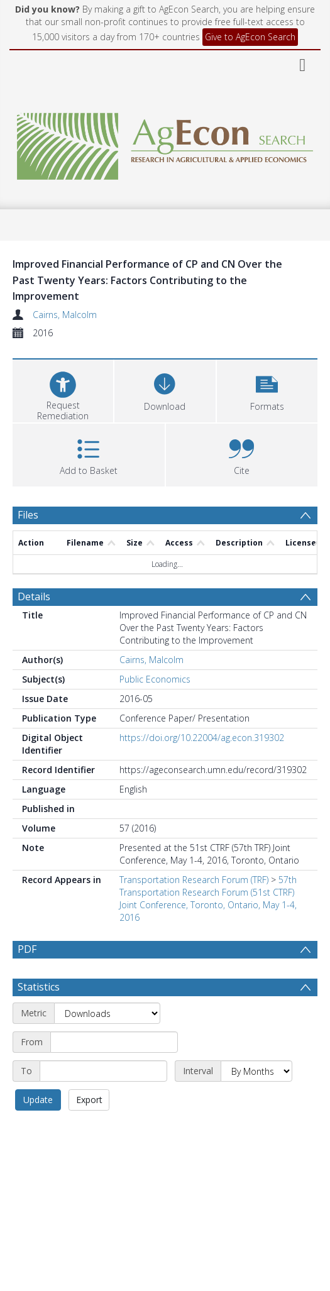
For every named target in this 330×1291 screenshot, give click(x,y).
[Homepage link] (164, 143)
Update (38, 1130)
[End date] (103, 1101)
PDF (27, 949)
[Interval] (256, 1101)
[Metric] (107, 1043)
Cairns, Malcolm (65, 315)
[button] (267, 389)
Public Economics (154, 679)
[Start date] (114, 1072)
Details (34, 596)
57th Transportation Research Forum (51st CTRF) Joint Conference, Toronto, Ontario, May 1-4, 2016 (208, 898)
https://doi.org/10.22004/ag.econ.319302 (201, 738)
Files (28, 515)
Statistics (39, 1017)
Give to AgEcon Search (250, 37)
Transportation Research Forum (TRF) (193, 880)
